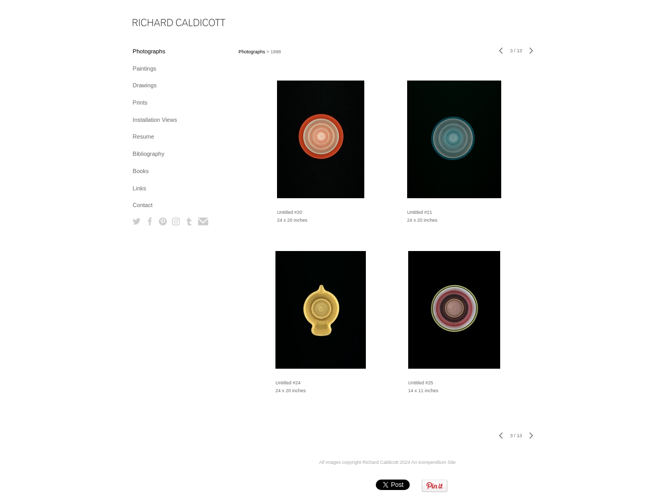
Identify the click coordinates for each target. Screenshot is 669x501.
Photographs (149, 51)
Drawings (145, 85)
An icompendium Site (433, 462)
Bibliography (149, 154)
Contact (143, 205)
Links (139, 188)
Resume (143, 136)
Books (141, 171)
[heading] (159, 23)
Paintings (144, 68)
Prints (140, 102)
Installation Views (155, 120)
